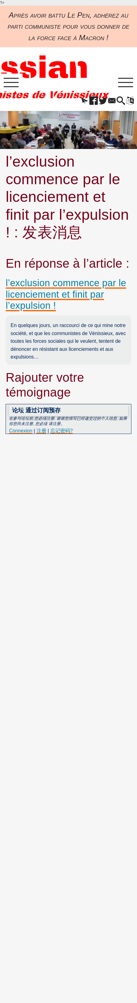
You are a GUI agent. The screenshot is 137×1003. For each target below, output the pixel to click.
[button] (80, 101)
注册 (42, 431)
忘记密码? (61, 431)
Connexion (20, 431)
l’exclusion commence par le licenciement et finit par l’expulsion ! (66, 295)
